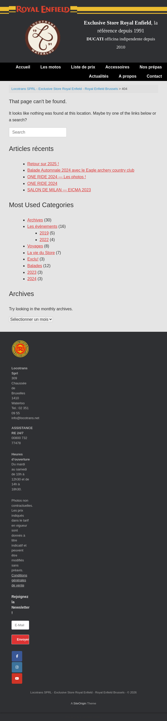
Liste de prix (83, 67)
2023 (32, 272)
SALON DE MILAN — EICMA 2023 (59, 190)
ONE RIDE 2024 (42, 183)
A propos (128, 76)
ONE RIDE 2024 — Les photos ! (56, 177)
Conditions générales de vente (19, 580)
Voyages (35, 246)
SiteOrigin (79, 703)
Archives (35, 220)
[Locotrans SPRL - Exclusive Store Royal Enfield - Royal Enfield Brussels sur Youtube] (17, 678)
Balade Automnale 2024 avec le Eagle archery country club (80, 170)
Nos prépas (151, 67)
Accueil (23, 67)
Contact (154, 76)
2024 (32, 279)
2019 (44, 233)
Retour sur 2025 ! (43, 164)
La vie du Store (41, 253)
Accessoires (117, 67)
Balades (34, 266)
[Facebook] (17, 656)
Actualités (98, 76)
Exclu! (33, 259)
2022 (44, 240)
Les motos (50, 67)
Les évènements (42, 226)
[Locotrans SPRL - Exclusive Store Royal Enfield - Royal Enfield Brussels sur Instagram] (17, 667)
